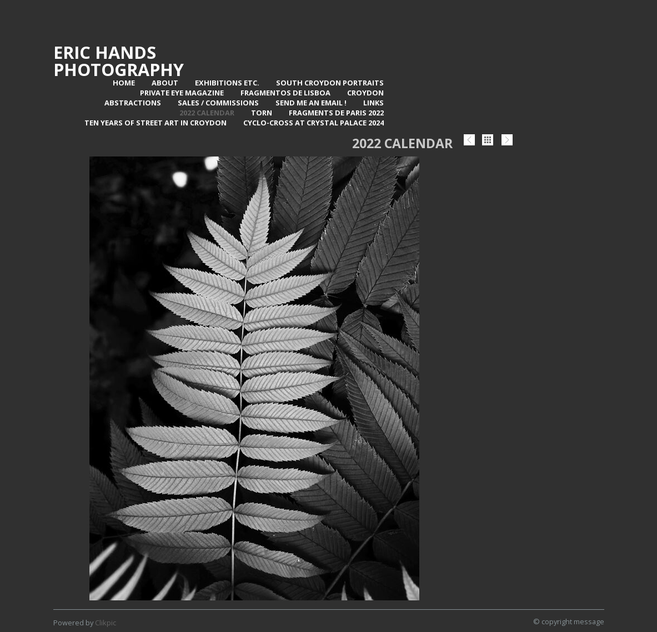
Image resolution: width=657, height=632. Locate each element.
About (165, 83)
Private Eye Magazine (182, 93)
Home (124, 83)
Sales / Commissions (218, 103)
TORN (261, 113)
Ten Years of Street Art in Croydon (155, 123)
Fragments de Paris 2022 (336, 113)
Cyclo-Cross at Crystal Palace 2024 (313, 123)
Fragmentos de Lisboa (285, 93)
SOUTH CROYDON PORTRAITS (330, 83)
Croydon (365, 93)
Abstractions (132, 103)
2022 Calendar (206, 113)
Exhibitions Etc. (227, 83)
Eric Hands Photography (118, 61)
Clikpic (105, 623)
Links (373, 103)
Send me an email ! (311, 103)
